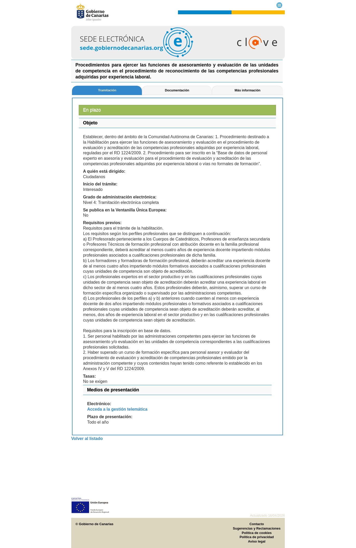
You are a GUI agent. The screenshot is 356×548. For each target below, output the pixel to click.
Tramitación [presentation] (107, 90)
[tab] (107, 90)
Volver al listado (87, 438)
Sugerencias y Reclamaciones (257, 528)
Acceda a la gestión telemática (117, 409)
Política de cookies (257, 533)
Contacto (256, 524)
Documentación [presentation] (177, 90)
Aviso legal (256, 541)
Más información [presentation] (247, 90)
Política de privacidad (257, 537)
